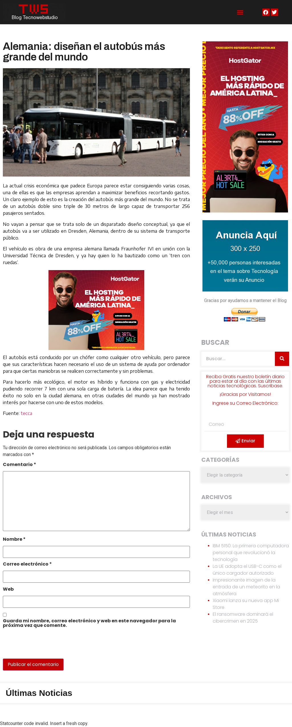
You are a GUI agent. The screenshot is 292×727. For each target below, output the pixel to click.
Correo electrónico (27, 564)
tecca (26, 413)
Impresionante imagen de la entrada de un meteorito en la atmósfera (246, 587)
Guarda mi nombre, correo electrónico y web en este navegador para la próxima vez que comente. (89, 624)
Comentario (19, 465)
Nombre (14, 539)
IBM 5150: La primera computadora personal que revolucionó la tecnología (251, 552)
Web (8, 589)
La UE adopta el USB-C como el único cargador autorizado (247, 569)
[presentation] (42, 646)
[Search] (282, 359)
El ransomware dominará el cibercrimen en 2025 (243, 617)
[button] (240, 12)
